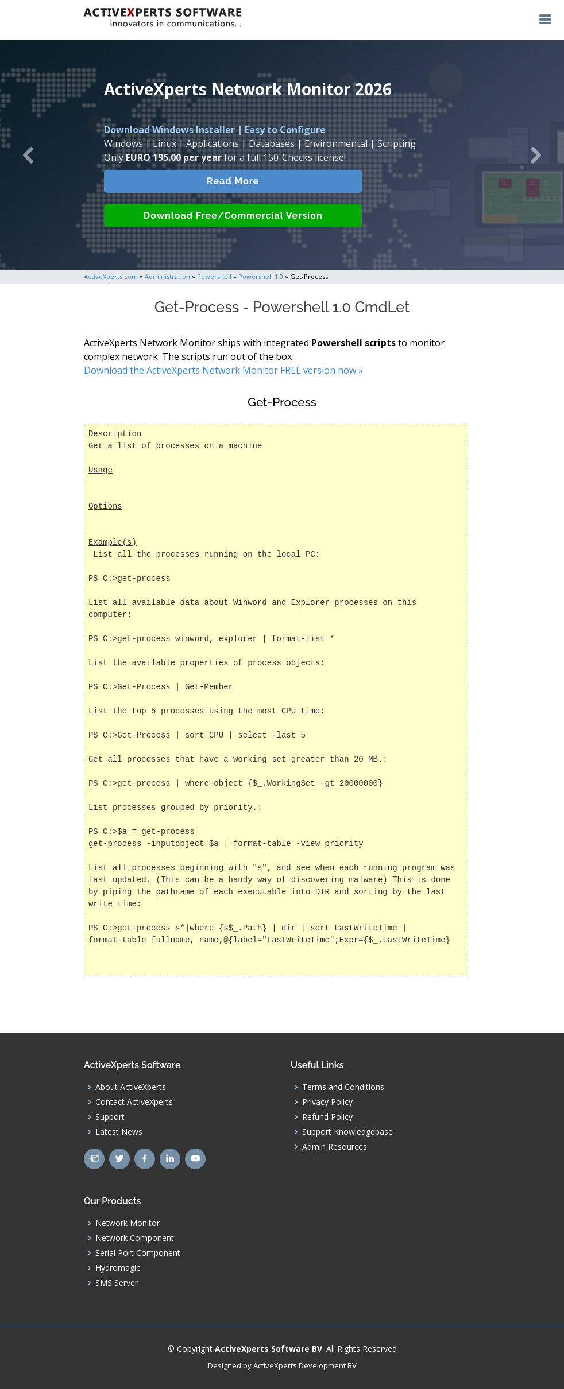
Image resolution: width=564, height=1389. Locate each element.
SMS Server (116, 1283)
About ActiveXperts (130, 1087)
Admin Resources (334, 1147)
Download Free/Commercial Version (233, 224)
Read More (233, 189)
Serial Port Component (137, 1253)
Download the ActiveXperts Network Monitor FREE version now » (223, 370)
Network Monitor (127, 1223)
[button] (28, 155)
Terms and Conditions (343, 1087)
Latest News (118, 1132)
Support (110, 1117)
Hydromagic (117, 1268)
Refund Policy (327, 1117)
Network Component (134, 1238)
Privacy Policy (327, 1102)
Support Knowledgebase (347, 1132)
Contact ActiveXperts (134, 1102)
